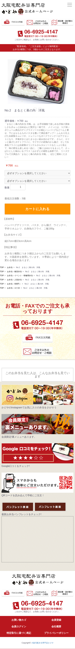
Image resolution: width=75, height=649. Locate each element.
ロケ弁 (17, 288)
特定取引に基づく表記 (19, 633)
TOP (2, 267)
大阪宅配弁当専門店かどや (42, 643)
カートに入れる (37, 209)
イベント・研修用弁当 (23, 275)
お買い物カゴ (18, 620)
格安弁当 (18, 271)
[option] (38, 81)
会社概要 (56, 626)
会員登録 (56, 620)
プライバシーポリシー (56, 633)
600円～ (17, 284)
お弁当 (10, 267)
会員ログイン (18, 626)
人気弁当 (18, 280)
